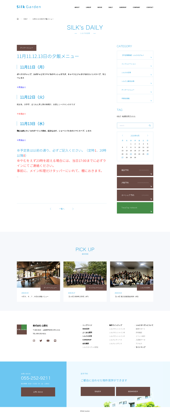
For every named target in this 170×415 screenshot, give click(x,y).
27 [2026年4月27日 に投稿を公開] (122, 157)
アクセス (139, 343)
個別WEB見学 (133, 391)
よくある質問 (87, 332)
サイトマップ (140, 347)
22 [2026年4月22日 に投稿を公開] (131, 154)
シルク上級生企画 (128, 81)
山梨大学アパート (129, 116)
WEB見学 (85, 329)
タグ (119, 116)
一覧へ (61, 209)
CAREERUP (122, 7)
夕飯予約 (125, 183)
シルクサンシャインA (117, 329)
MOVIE (100, 7)
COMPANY (136, 7)
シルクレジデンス (115, 343)
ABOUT (77, 7)
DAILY (111, 7)
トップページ (87, 325)
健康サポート (140, 329)
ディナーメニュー (128, 90)
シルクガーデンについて (144, 325)
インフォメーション (129, 64)
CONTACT (149, 7)
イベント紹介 (140, 336)
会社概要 (85, 343)
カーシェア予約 (127, 195)
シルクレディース (115, 340)
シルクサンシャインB (117, 332)
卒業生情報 (126, 98)
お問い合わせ (38, 392)
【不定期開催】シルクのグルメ (133, 55)
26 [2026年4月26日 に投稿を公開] (147, 154)
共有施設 (139, 332)
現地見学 (98, 391)
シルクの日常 (126, 72)
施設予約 (125, 170)
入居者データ (140, 340)
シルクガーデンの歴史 (90, 347)
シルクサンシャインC (117, 336)
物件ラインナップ (115, 325)
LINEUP (88, 7)
